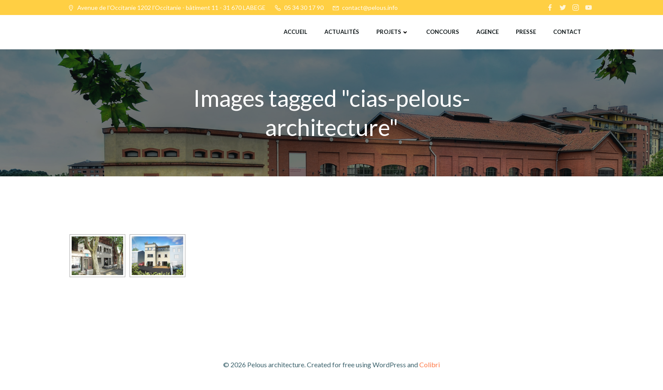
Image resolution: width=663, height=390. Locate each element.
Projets (392, 31)
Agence (487, 31)
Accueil (295, 31)
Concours (442, 31)
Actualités (341, 31)
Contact (567, 31)
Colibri (429, 364)
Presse (526, 31)
